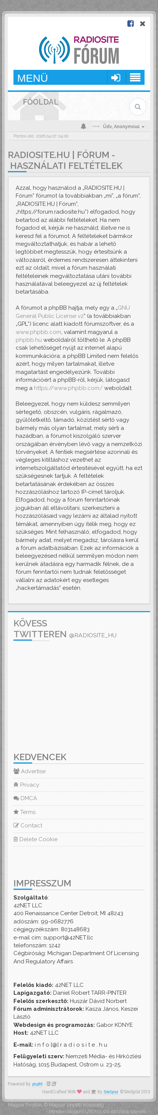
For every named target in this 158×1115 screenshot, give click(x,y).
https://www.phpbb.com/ (68, 388)
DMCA (25, 798)
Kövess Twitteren (65, 628)
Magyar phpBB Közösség (76, 1105)
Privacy (26, 784)
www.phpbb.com (38, 332)
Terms (24, 812)
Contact (27, 825)
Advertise (29, 771)
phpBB (37, 1084)
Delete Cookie (35, 839)
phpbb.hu (29, 340)
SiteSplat (111, 1092)
